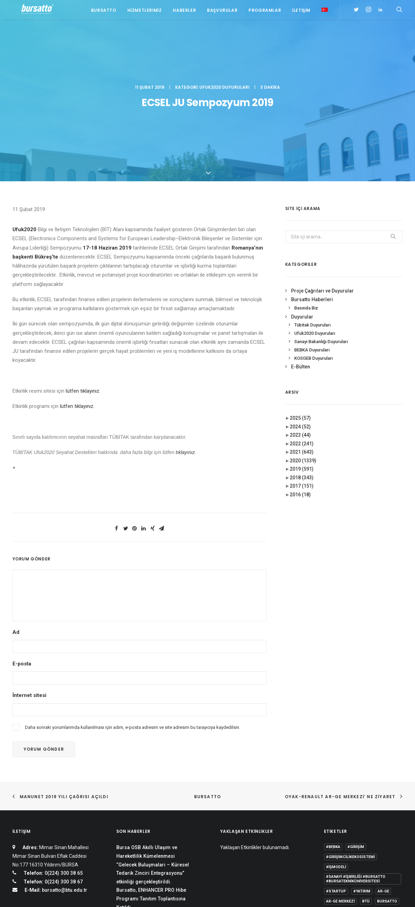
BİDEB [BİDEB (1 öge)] (331, 807)
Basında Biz (306, 203)
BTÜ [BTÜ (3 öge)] (366, 797)
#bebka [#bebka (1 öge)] (333, 743)
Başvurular (222, 11)
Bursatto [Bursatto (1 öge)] (387, 797)
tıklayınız (185, 348)
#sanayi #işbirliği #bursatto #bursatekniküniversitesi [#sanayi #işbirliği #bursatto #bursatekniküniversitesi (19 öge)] (355, 774)
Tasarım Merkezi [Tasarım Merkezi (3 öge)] (343, 837)
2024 (300, 322)
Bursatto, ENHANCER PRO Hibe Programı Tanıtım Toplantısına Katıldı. (151, 794)
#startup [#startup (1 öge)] (336, 787)
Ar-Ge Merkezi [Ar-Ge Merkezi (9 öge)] (340, 797)
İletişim (301, 11)
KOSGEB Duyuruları (313, 253)
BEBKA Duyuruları (312, 245)
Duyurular (302, 212)
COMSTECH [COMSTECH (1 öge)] (355, 807)
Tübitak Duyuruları (312, 220)
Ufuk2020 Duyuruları (224, 37)
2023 (300, 330)
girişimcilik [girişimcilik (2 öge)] (338, 827)
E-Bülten (300, 262)
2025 (300, 313)
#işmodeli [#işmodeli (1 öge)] (336, 763)
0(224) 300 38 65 (63, 768)
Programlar (265, 11)
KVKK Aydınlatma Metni (35, 893)
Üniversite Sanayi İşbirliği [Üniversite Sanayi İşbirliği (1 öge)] (353, 847)
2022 (302, 339)
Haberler (184, 11)
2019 (302, 364)
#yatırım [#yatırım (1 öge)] (361, 787)
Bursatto (103, 11)
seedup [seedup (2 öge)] (383, 827)
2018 (302, 373)
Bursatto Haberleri (312, 195)
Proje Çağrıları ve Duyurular (322, 186)
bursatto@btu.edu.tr (64, 786)
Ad (15, 528)
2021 (302, 347)
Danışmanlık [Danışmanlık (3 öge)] (386, 807)
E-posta (21, 559)
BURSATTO (207, 692)
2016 (300, 390)
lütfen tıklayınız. (83, 287)
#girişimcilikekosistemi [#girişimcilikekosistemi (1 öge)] (350, 753)
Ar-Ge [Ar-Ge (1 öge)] (383, 787)
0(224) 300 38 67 (63, 777)
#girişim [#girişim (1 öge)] (356, 743)
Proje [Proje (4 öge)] (363, 827)
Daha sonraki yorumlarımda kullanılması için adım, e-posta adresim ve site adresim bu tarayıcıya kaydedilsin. (132, 622)
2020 (303, 356)
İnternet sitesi (29, 591)
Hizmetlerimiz (144, 11)
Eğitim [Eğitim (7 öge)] (332, 817)
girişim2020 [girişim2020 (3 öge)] (357, 817)
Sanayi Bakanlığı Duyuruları (321, 237)
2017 (302, 381)
